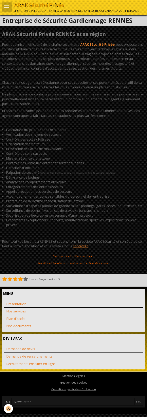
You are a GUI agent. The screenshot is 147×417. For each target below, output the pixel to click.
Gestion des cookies (73, 382)
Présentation (16, 304)
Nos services (16, 311)
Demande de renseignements (29, 356)
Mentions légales (73, 376)
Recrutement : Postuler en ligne (31, 363)
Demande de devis (20, 348)
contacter (80, 246)
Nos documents (18, 326)
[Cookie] (8, 408)
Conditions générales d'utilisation (73, 389)
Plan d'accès (15, 318)
